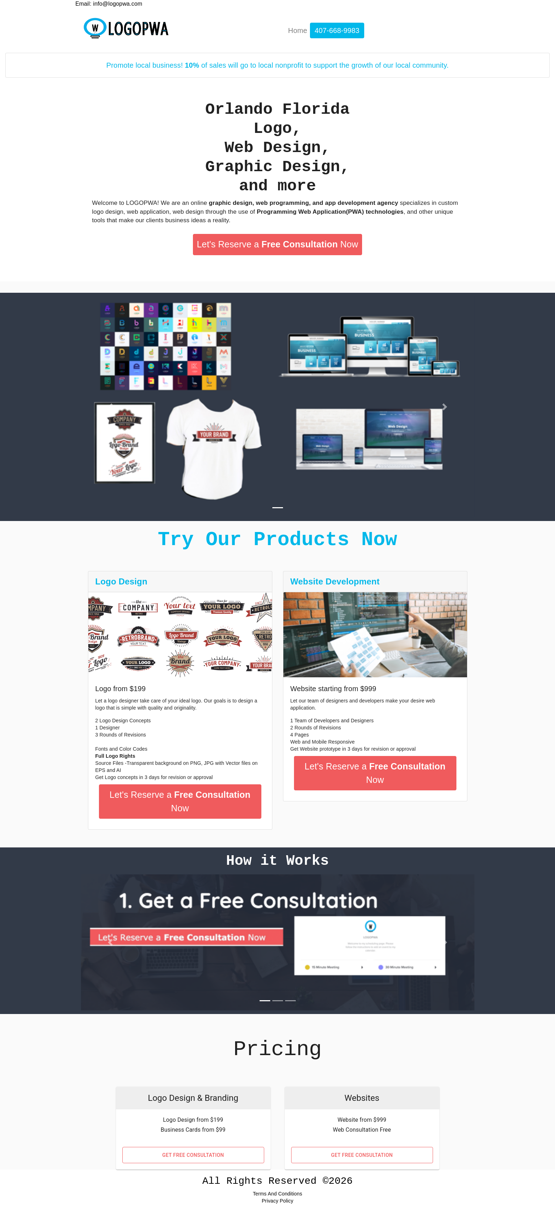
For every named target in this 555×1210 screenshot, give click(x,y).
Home (297, 30)
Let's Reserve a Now (277, 244)
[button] (110, 406)
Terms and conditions (277, 1194)
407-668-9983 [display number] (337, 30)
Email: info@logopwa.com (109, 4)
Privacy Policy (277, 1201)
